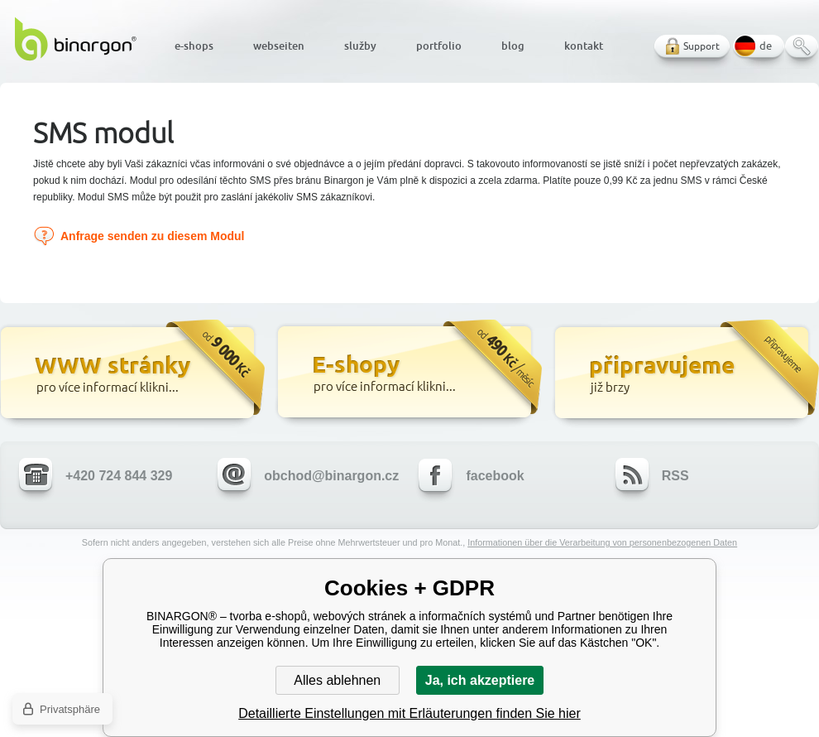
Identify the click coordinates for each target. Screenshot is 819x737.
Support (701, 46)
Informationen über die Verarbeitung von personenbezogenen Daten (602, 542)
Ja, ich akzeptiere (480, 680)
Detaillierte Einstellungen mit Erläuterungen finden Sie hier (409, 713)
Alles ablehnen (337, 680)
